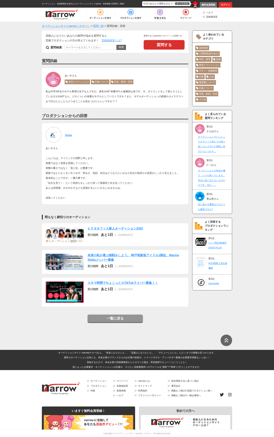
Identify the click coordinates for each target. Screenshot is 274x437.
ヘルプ (209, 12)
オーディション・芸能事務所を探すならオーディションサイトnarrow (71, 4)
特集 (93, 390)
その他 (202, 99)
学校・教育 (204, 59)
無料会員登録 (208, 4)
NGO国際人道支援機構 (217, 265)
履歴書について (207, 82)
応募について (101, 81)
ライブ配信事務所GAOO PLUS (217, 245)
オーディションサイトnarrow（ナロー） (134, 433)
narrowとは (144, 381)
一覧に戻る (115, 318)
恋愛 (201, 76)
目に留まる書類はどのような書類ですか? (211, 206)
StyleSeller (213, 283)
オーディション (99, 381)
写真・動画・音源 (123, 81)
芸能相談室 (211, 16)
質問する (164, 45)
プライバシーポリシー (149, 395)
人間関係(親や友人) (209, 53)
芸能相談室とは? (112, 40)
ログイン (225, 4)
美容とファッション (78, 81)
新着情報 (121, 390)
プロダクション (99, 386)
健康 (218, 59)
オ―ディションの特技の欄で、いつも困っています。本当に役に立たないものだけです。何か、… (211, 177)
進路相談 (203, 48)
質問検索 (56, 47)
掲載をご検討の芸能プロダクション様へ (191, 390)
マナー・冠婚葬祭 (208, 70)
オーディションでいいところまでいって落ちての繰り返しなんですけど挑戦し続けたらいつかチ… (211, 144)
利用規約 (142, 390)
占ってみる (182, 3)
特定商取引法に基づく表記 (185, 381)
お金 (211, 76)
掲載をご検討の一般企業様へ (186, 395)
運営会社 (175, 386)
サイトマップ (145, 386)
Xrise (68, 135)
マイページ (122, 381)
